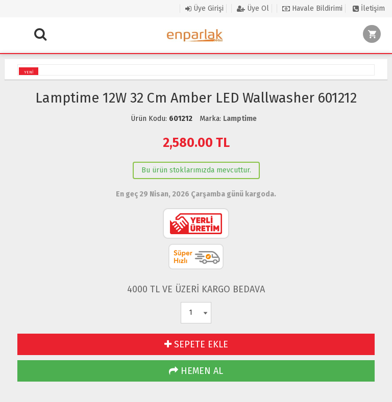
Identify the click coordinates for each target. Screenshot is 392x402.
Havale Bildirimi (312, 8)
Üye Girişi (204, 8)
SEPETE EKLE (196, 344)
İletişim (369, 8)
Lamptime (240, 118)
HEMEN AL (196, 371)
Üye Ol (253, 8)
